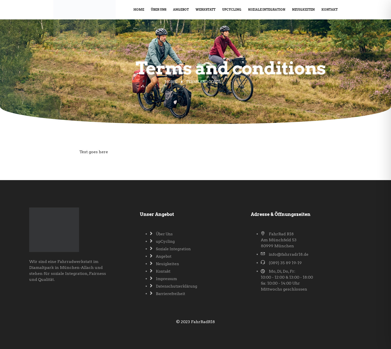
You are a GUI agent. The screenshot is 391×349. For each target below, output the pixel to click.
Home (138, 9)
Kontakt (329, 9)
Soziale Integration (266, 9)
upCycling (231, 9)
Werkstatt (205, 9)
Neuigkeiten (303, 9)
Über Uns (158, 9)
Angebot (181, 9)
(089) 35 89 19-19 (285, 262)
